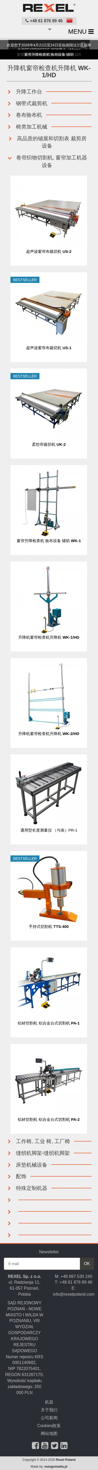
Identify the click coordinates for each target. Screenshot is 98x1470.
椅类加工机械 (27, 127)
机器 (49, 1402)
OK (87, 1263)
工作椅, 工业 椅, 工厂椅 (38, 1141)
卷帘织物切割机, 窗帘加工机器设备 (47, 161)
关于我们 (49, 1410)
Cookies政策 (49, 1425)
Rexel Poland (66, 1460)
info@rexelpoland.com (74, 1294)
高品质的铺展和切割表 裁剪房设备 (47, 142)
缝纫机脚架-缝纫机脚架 (38, 1153)
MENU (81, 31)
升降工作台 (24, 91)
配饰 (16, 1176)
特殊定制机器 (27, 1188)
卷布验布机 (24, 115)
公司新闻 (49, 1418)
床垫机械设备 (27, 1165)
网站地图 (49, 1433)
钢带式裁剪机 (27, 103)
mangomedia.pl (55, 1466)
